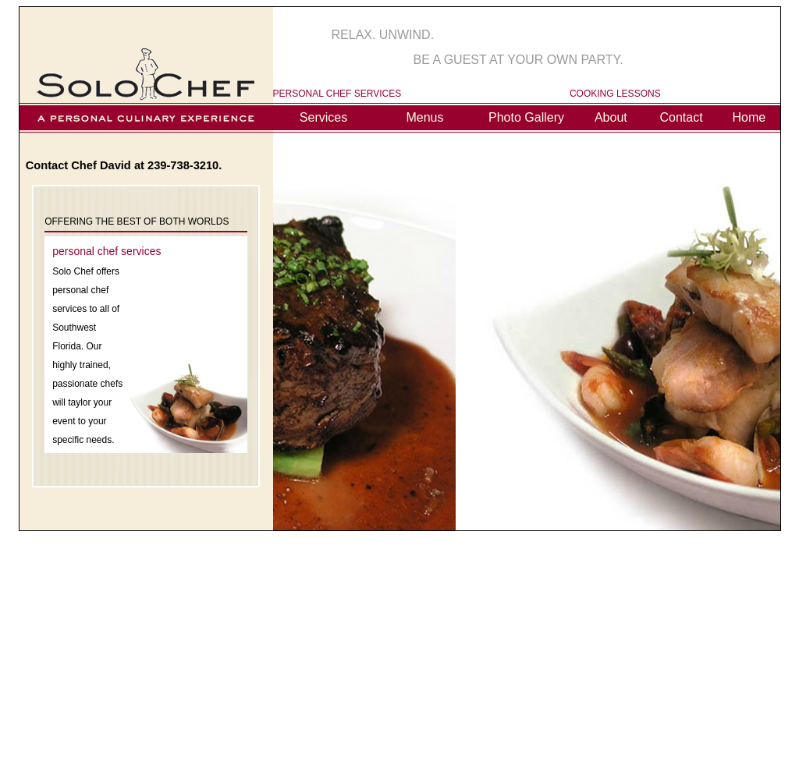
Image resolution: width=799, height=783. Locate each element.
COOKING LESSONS (615, 93)
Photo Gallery (526, 117)
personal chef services (106, 251)
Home (748, 117)
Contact (681, 117)
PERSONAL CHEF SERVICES (337, 93)
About (611, 117)
